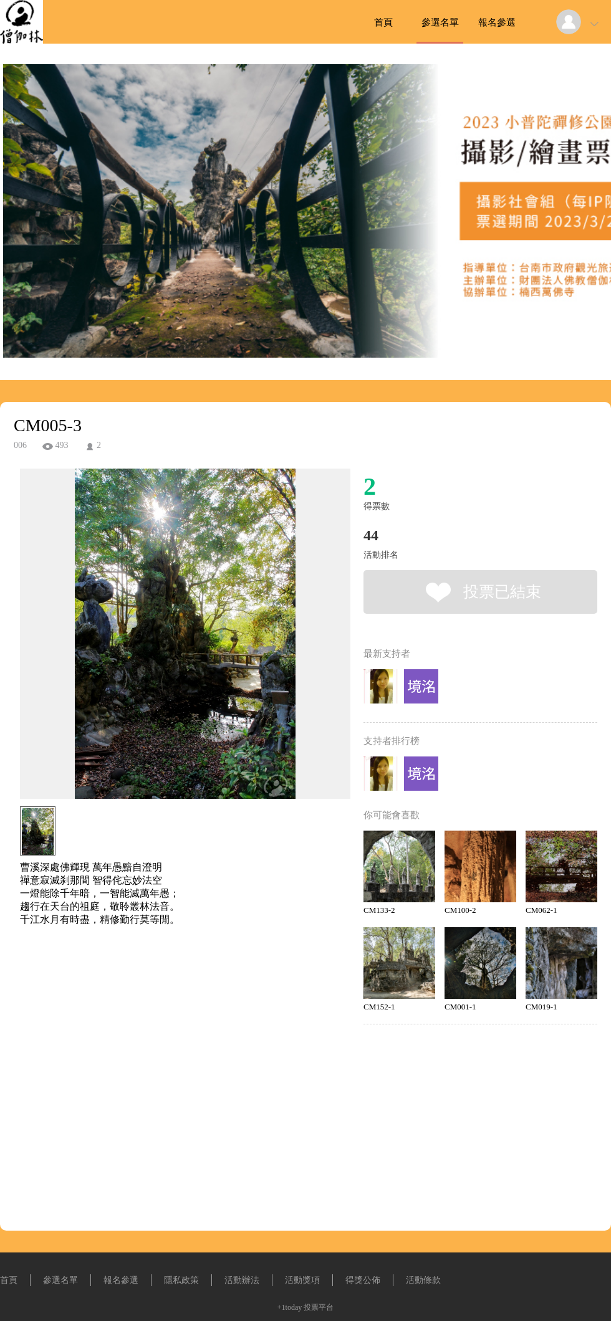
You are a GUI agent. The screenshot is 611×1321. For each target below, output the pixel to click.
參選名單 (440, 22)
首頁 (383, 22)
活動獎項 (302, 1280)
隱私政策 (181, 1280)
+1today (289, 1307)
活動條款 (423, 1280)
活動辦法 (241, 1280)
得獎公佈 (362, 1280)
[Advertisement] (166, 982)
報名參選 (497, 22)
